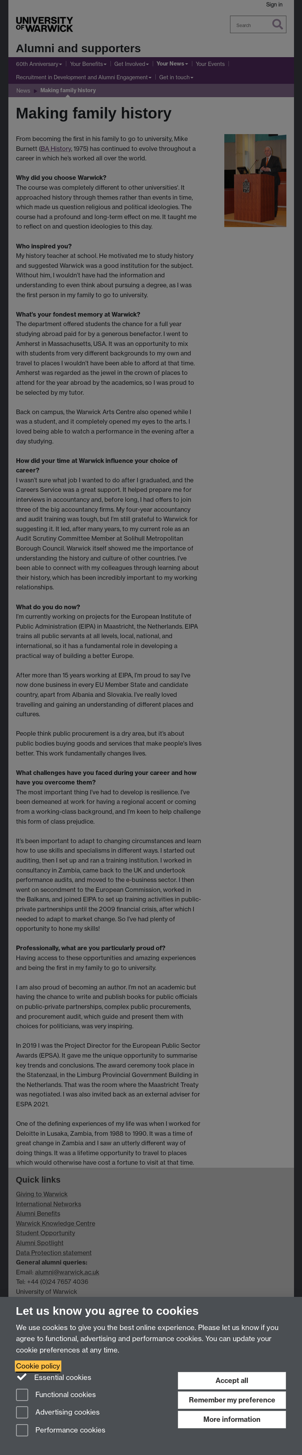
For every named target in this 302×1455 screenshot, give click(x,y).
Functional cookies (56, 1395)
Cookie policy (38, 1366)
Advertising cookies (58, 1413)
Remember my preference (232, 1400)
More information (231, 1419)
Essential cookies (54, 1377)
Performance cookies (60, 1431)
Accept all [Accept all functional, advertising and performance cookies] (232, 1380)
